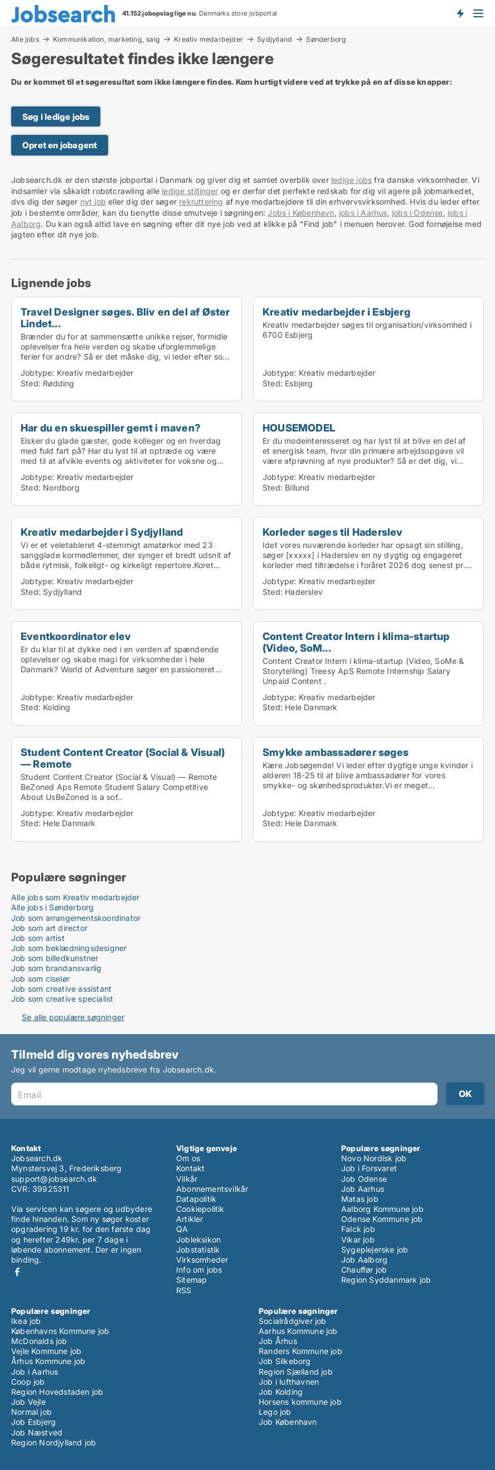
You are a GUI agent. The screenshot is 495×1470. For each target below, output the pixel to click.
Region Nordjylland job (53, 1442)
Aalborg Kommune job (382, 1209)
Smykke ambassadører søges (336, 752)
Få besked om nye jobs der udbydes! (460, 13)
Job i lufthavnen (289, 1381)
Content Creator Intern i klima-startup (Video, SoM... (356, 642)
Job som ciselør (40, 978)
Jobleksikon (198, 1239)
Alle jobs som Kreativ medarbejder (75, 897)
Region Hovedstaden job (57, 1391)
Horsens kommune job (300, 1401)
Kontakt (190, 1168)
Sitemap (191, 1279)
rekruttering (201, 201)
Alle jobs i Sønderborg (52, 907)
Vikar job (358, 1239)
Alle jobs (25, 39)
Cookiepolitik (200, 1209)
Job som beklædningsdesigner (69, 948)
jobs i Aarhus (363, 212)
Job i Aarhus (34, 1371)
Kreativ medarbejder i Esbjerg (336, 311)
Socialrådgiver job (293, 1321)
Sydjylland (274, 39)
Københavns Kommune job (60, 1331)
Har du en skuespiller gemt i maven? (111, 427)
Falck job (358, 1229)
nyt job (93, 201)
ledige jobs (351, 180)
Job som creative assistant (61, 988)
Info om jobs (199, 1269)
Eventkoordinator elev (76, 636)
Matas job (359, 1199)
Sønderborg (326, 39)
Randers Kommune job (300, 1351)
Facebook (17, 1272)
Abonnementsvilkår (212, 1189)
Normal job (31, 1411)
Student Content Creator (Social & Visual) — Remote (123, 758)
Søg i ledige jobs (55, 116)
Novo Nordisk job (373, 1158)
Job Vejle (28, 1401)
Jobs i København (301, 212)
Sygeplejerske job (374, 1249)
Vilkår (186, 1178)
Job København (288, 1422)
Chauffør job (364, 1269)
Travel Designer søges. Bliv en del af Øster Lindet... (125, 317)
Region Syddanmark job (386, 1279)
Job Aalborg (364, 1259)
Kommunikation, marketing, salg (106, 39)
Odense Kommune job (382, 1219)
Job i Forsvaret (369, 1168)
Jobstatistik (198, 1249)
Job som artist (38, 938)
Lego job (275, 1411)
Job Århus (278, 1341)
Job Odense (364, 1178)
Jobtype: (38, 372)
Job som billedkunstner (54, 958)
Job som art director (49, 928)
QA (182, 1229)
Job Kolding (281, 1391)
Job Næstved (36, 1432)
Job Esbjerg (33, 1422)
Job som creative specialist (62, 998)
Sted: (31, 383)
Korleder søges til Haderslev (333, 532)
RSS (184, 1290)
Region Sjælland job (296, 1371)
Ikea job (26, 1321)
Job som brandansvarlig (56, 968)
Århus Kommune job (48, 1361)
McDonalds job (39, 1341)
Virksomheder (202, 1259)
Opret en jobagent (59, 145)
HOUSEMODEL (299, 427)
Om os (188, 1158)
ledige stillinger (190, 191)
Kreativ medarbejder (208, 39)
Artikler (189, 1219)
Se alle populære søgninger (73, 1017)
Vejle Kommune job (46, 1351)
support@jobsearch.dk (54, 1178)
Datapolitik (196, 1199)
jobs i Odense (417, 212)
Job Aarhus (362, 1189)
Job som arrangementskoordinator (75, 918)
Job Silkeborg (285, 1361)
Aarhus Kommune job (298, 1331)
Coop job (28, 1381)
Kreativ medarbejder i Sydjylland (102, 532)
